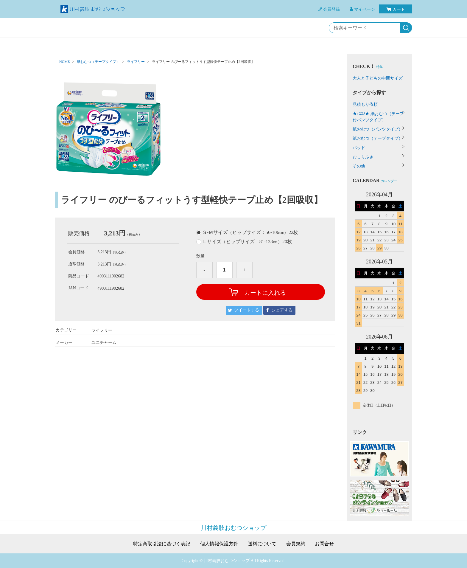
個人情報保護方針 (219, 543)
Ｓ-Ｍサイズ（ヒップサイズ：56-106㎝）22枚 (250, 232)
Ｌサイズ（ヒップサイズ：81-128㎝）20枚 (247, 241)
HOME (64, 62)
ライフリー (136, 62)
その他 (359, 166)
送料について (262, 543)
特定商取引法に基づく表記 (161, 543)
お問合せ (324, 543)
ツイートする (246, 310)
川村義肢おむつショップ (233, 527)
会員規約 (295, 543)
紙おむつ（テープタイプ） (98, 62)
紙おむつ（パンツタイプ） (378, 129)
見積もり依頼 (365, 104)
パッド (359, 147)
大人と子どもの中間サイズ (378, 78)
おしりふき (363, 157)
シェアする (282, 310)
